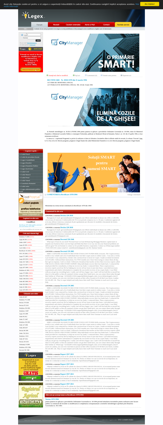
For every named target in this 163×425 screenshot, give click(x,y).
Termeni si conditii (36, 420)
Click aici (32, 45)
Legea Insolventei (27, 169)
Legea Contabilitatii (27, 160)
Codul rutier (25, 186)
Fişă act (77, 75)
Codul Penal (25, 178)
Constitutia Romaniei (28, 183)
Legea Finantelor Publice (29, 166)
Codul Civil (25, 172)
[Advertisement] (31, 111)
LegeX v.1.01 (112, 420)
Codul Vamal (25, 180)
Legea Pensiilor (26, 163)
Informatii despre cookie (49, 420)
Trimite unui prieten (109, 75)
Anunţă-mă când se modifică (58, 75)
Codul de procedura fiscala (30, 157)
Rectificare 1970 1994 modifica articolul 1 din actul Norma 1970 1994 (30, 225)
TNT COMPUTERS (125, 420)
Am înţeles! (150, 4)
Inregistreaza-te (32, 43)
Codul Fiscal (25, 154)
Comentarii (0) (92, 75)
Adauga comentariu (134, 195)
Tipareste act (127, 75)
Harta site (27, 420)
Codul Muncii (25, 175)
